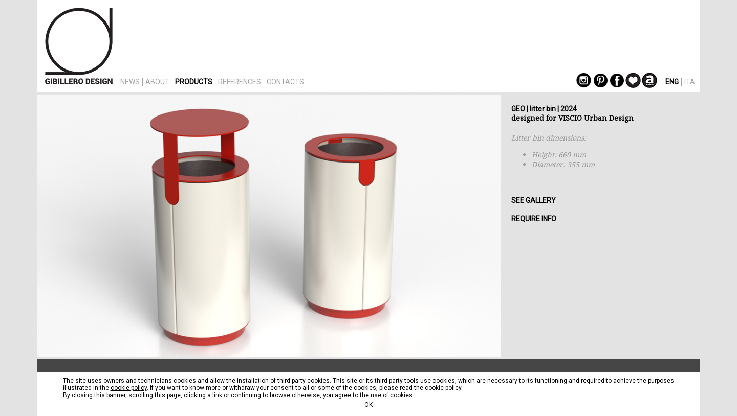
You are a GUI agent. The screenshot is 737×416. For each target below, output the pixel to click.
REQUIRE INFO (533, 219)
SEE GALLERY (533, 200)
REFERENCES (239, 82)
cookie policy (129, 387)
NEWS (130, 82)
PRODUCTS (193, 82)
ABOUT (157, 82)
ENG (672, 82)
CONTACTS (285, 82)
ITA (689, 82)
